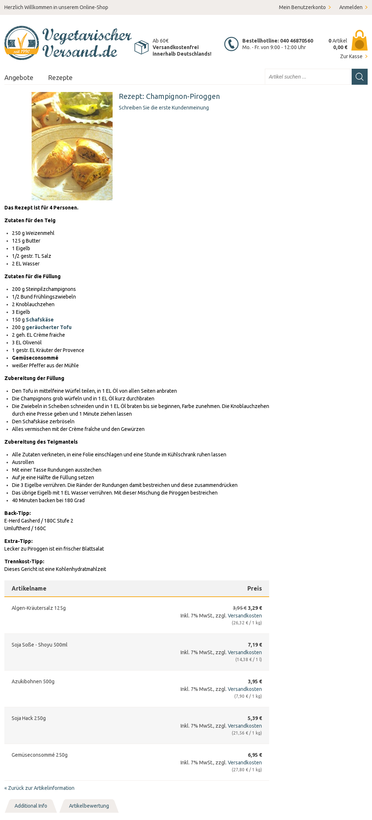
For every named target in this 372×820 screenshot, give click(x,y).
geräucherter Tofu (49, 327)
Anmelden (351, 7)
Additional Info (31, 806)
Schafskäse (40, 320)
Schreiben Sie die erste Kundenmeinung (164, 108)
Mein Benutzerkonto (302, 7)
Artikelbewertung (89, 806)
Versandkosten (245, 616)
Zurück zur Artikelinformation (39, 788)
